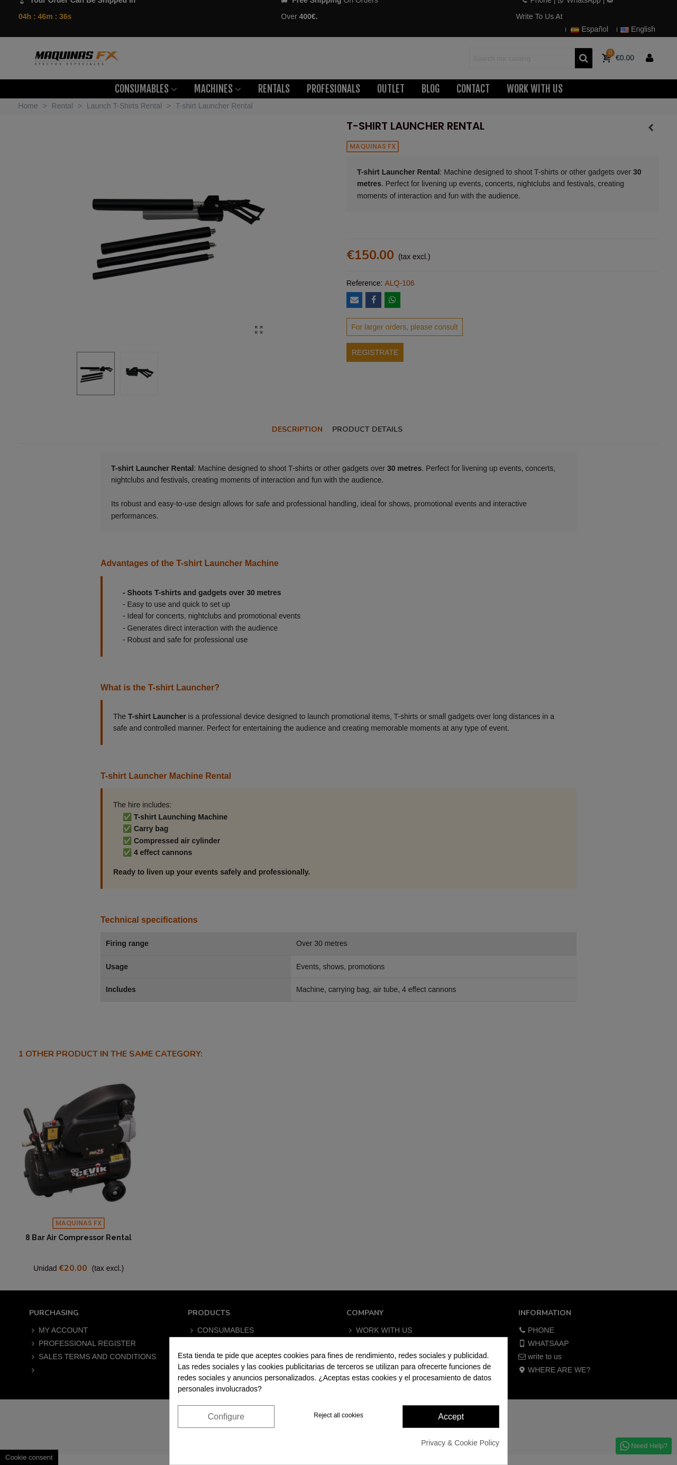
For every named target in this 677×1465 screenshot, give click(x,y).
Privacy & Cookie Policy (460, 1443)
